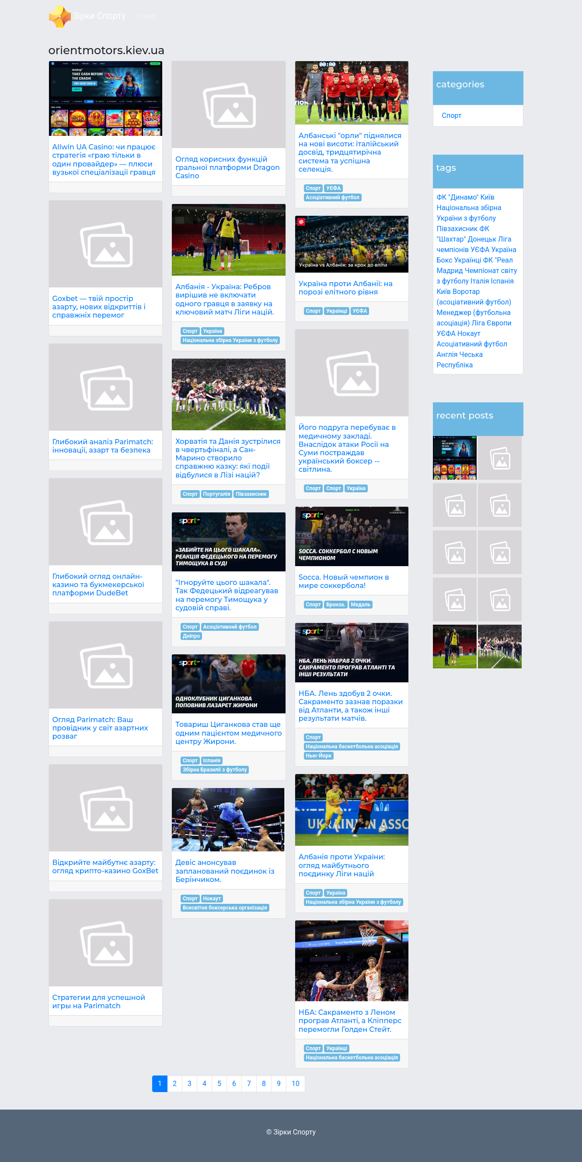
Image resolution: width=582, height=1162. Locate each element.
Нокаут (469, 333)
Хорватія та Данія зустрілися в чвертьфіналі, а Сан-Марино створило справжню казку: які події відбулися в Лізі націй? (228, 458)
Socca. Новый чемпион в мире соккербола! (344, 581)
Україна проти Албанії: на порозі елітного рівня (346, 288)
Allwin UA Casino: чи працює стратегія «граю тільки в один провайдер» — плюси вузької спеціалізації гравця (104, 159)
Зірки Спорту (87, 17)
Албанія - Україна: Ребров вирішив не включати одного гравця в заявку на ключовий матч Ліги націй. (224, 299)
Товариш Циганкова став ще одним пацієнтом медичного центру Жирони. (228, 732)
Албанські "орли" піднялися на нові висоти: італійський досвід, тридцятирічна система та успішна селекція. (350, 152)
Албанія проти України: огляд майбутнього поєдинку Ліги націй (342, 865)
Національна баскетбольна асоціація (352, 747)
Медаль (360, 605)
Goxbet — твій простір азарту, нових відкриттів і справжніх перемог (99, 306)
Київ (444, 291)
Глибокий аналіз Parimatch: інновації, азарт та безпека (102, 446)
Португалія (216, 494)
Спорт (452, 115)
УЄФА (333, 188)
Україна (503, 250)
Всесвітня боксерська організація (225, 908)
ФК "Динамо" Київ (466, 197)
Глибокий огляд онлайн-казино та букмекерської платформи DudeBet (98, 584)
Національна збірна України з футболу (230, 340)
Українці (467, 260)
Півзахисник (457, 229)
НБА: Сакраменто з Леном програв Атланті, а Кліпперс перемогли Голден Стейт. (350, 1020)
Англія (447, 354)
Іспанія (502, 281)
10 (296, 1083)
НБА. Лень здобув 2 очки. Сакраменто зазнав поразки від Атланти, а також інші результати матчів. (351, 706)
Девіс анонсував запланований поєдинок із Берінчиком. (225, 870)
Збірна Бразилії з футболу (215, 770)
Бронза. (335, 605)
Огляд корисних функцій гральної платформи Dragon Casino (227, 167)
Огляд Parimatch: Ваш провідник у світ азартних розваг (100, 728)
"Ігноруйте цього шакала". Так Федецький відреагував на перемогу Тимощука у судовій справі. (226, 595)
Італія (479, 281)
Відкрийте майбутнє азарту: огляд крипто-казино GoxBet (105, 866)
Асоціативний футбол (472, 344)
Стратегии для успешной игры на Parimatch (99, 1001)
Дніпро (191, 636)
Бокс (445, 260)
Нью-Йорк (318, 756)
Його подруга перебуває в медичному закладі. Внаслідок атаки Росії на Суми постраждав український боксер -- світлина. (347, 448)
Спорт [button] (146, 16)
